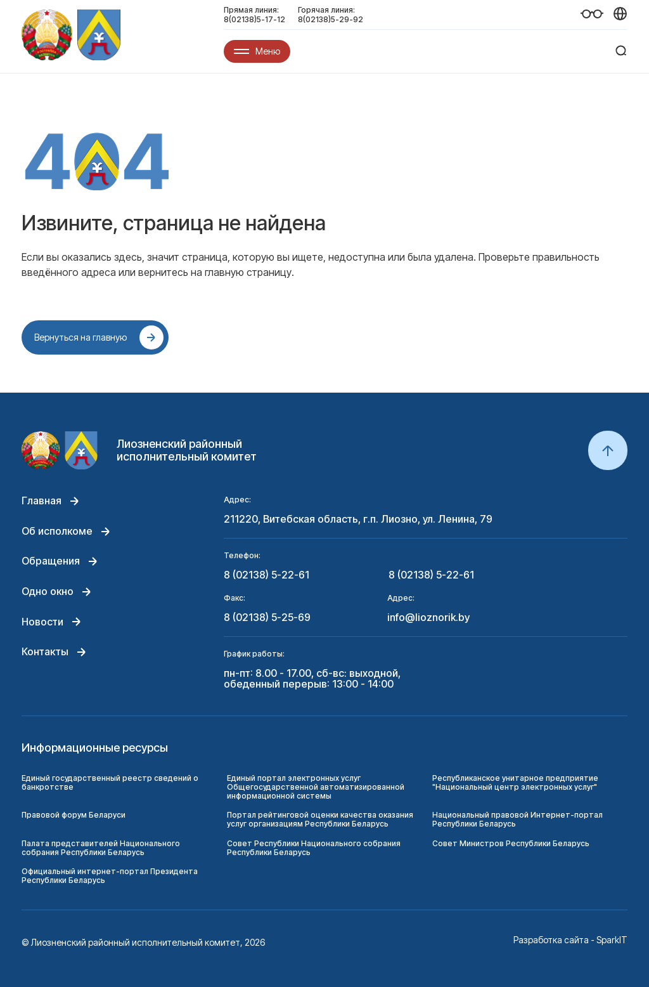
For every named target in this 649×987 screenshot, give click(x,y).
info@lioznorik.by (428, 618)
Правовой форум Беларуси (73, 815)
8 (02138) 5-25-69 (267, 618)
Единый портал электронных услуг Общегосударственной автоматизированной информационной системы (315, 787)
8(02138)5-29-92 (330, 19)
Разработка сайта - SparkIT (570, 939)
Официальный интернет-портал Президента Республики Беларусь (110, 875)
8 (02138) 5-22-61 (266, 575)
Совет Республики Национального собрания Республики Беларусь (314, 848)
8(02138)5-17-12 (254, 19)
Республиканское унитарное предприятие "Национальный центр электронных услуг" (515, 782)
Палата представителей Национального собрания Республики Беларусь (101, 848)
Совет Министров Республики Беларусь (510, 843)
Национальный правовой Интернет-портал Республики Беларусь (517, 819)
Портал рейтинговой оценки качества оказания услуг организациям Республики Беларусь (320, 819)
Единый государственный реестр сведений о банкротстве (110, 782)
